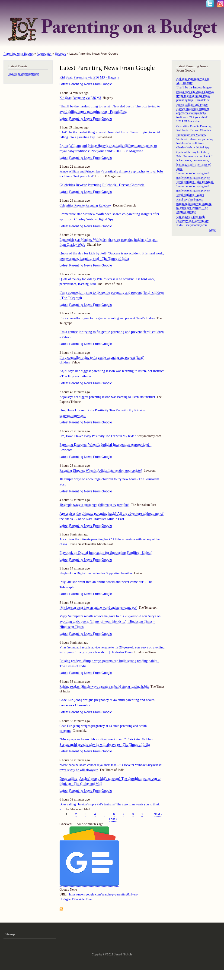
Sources (60, 53)
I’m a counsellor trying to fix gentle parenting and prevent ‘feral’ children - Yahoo (193, 190)
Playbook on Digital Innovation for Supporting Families (96, 573)
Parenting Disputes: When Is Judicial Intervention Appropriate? (101, 470)
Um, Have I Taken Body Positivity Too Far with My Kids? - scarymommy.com (192, 221)
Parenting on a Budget (18, 53)
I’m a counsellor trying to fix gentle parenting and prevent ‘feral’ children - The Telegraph (195, 177)
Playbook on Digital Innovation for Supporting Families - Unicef (106, 552)
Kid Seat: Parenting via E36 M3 (80, 98)
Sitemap (10, 934)
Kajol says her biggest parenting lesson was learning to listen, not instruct (107, 397)
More (212, 230)
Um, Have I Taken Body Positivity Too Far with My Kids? (98, 436)
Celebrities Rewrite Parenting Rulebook (86, 205)
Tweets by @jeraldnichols (23, 73)
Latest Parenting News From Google (86, 84)
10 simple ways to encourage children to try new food (94, 505)
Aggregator (44, 53)
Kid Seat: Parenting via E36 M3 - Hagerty (89, 77)
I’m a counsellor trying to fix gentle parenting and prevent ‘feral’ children (107, 318)
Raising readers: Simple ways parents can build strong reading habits (104, 686)
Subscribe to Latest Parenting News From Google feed (61, 909)
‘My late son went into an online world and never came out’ (98, 607)
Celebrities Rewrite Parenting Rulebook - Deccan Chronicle (102, 185)
